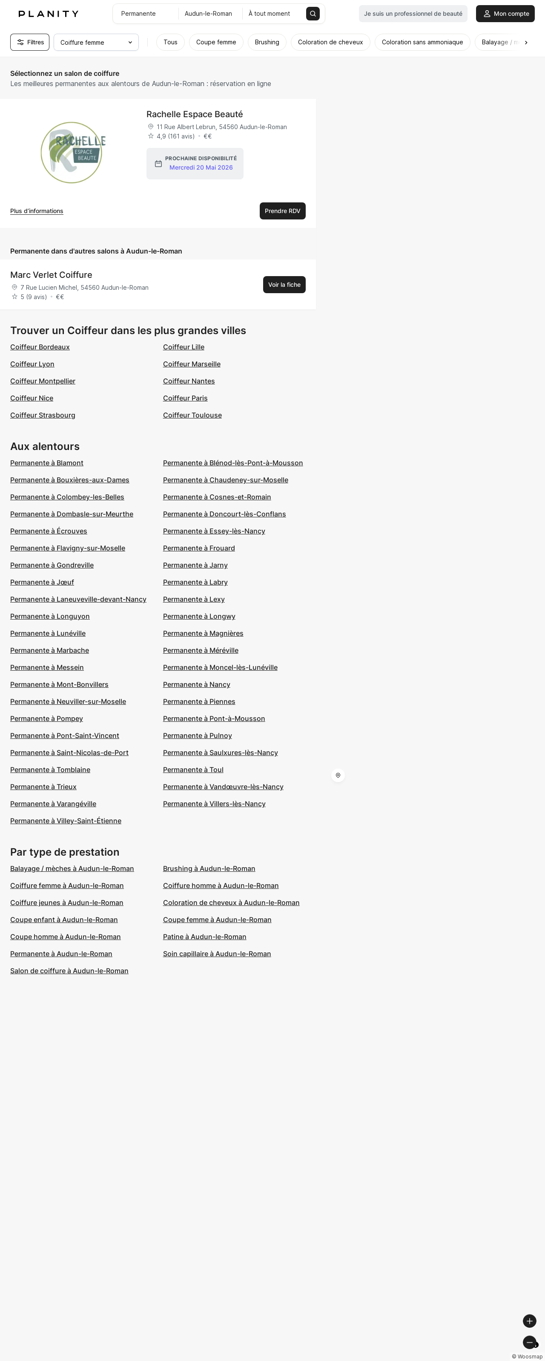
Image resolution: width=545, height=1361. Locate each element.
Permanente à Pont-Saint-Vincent (64, 735)
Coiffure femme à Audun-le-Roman (67, 885)
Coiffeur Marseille (192, 364)
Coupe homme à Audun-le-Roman (65, 936)
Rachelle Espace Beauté (194, 114)
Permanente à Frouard (199, 548)
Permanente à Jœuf (42, 582)
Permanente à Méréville (200, 650)
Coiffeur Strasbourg (42, 415)
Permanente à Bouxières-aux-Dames (69, 480)
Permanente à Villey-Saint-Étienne (65, 820)
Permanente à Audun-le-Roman (61, 953)
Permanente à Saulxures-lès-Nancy (220, 752)
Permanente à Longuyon (50, 616)
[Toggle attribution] (536, 1353)
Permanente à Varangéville (53, 803)
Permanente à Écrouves (48, 531)
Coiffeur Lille (183, 347)
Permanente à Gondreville (52, 565)
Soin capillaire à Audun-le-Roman (217, 953)
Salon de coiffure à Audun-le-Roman (69, 970)
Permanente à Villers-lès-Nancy (214, 803)
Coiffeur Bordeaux (40, 347)
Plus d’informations (36, 210)
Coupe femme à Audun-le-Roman (217, 919)
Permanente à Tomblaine (50, 769)
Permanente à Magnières (203, 633)
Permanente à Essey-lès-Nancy (214, 531)
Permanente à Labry (195, 582)
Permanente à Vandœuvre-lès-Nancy (223, 786)
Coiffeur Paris (185, 398)
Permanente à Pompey (46, 718)
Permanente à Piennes (199, 701)
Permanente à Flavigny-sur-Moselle (67, 548)
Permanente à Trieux (43, 786)
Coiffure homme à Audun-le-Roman (221, 885)
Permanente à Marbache (49, 650)
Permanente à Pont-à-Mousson (214, 718)
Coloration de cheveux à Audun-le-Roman (231, 902)
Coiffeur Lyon (32, 364)
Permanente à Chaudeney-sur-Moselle (225, 480)
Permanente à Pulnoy (197, 735)
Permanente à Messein (47, 667)
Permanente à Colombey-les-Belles (67, 497)
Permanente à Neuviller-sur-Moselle (68, 701)
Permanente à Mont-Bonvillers (59, 684)
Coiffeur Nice (31, 398)
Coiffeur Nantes (189, 381)
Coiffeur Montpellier (42, 381)
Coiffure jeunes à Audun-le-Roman (66, 902)
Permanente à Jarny (195, 565)
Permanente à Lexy (194, 599)
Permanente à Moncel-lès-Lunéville (220, 667)
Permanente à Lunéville (48, 633)
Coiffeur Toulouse (192, 415)
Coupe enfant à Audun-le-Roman (64, 919)
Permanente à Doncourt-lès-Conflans (224, 514)
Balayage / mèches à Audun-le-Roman (72, 868)
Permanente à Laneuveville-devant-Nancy (78, 599)
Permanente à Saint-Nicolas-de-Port (69, 752)
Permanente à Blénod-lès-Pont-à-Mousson (233, 462)
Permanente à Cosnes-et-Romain (217, 497)
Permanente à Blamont (46, 462)
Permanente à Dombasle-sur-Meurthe (71, 514)
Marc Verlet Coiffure (51, 275)
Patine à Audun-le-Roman (205, 936)
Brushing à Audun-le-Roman (209, 868)
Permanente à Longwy (199, 616)
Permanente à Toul (193, 769)
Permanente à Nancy (196, 684)
